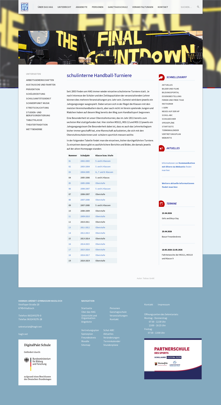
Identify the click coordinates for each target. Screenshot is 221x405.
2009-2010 (85, 216)
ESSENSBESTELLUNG (171, 96)
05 (70, 183)
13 (70, 227)
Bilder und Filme (170, 88)
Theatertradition (37, 124)
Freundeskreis (88, 337)
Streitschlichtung (37, 107)
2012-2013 (85, 233)
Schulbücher (169, 118)
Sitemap (85, 344)
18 (70, 255)
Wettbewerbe (34, 129)
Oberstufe (100, 183)
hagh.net (23, 334)
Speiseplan (87, 333)
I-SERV (165, 107)
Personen (97, 6)
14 (70, 233)
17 (70, 249)
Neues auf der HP (170, 111)
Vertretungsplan (171, 134)
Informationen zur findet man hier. (178, 167)
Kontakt (163, 6)
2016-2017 (85, 255)
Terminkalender (170, 130)
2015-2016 (85, 249)
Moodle (85, 341)
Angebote (81, 6)
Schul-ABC (108, 330)
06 (70, 188)
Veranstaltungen (142, 6)
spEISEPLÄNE (168, 122)
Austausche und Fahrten (40, 84)
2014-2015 (85, 244)
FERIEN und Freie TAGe (173, 100)
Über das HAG (45, 6)
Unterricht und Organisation (89, 317)
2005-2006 (85, 183)
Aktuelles (167, 84)
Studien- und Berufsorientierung (38, 114)
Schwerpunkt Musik (37, 103)
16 (70, 244)
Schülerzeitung (35, 93)
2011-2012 (85, 227)
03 (70, 172)
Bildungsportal (170, 92)
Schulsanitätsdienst (38, 98)
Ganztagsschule (118, 6)
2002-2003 (85, 161)
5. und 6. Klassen (102, 161)
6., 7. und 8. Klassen (104, 172)
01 (70, 161)
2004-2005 (85, 172)
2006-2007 (85, 188)
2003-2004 (85, 166)
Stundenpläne (110, 344)
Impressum (164, 304)
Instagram (167, 103)
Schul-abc (167, 115)
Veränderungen (111, 337)
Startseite (168, 126)
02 (70, 166)
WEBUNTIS (167, 137)
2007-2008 (85, 199)
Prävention (33, 89)
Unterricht (64, 6)
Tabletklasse (34, 119)
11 (70, 216)
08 (70, 199)
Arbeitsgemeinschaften (40, 79)
